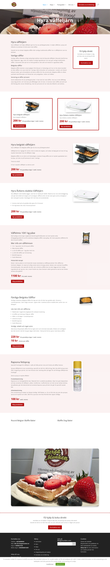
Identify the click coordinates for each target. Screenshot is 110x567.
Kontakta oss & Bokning (86, 5)
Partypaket (60, 5)
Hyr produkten (20, 126)
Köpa (51, 5)
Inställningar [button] (49, 564)
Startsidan (38, 541)
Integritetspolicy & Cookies (43, 552)
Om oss (70, 5)
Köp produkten (17, 281)
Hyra (44, 5)
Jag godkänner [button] (60, 564)
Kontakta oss (86, 63)
